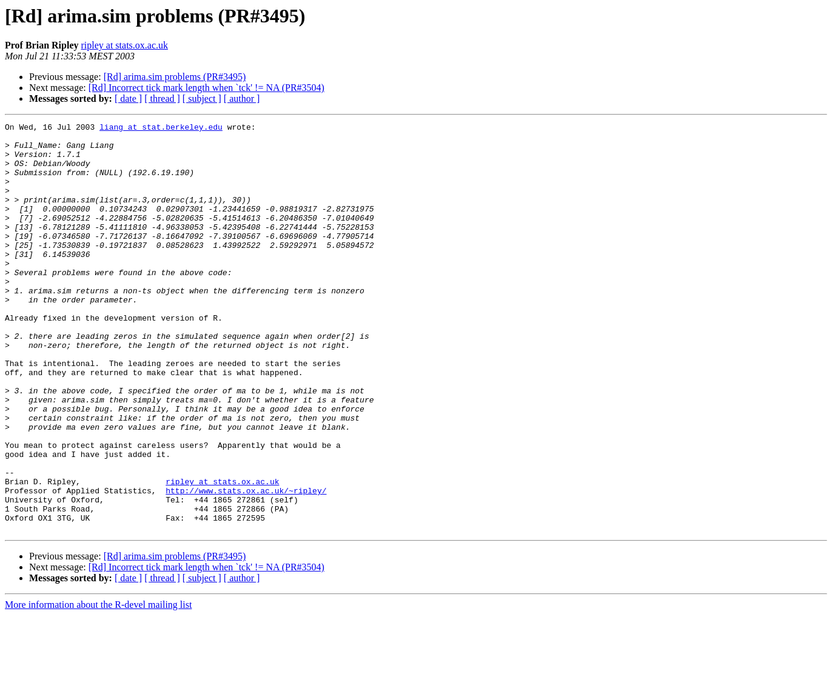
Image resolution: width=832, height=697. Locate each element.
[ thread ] (162, 98)
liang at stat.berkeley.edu (161, 128)
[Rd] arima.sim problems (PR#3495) (175, 77)
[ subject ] (202, 98)
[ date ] (128, 98)
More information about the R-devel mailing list (98, 686)
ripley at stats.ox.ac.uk (124, 45)
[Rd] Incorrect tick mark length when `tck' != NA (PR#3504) (206, 87)
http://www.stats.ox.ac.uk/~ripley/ (246, 564)
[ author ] (242, 98)
